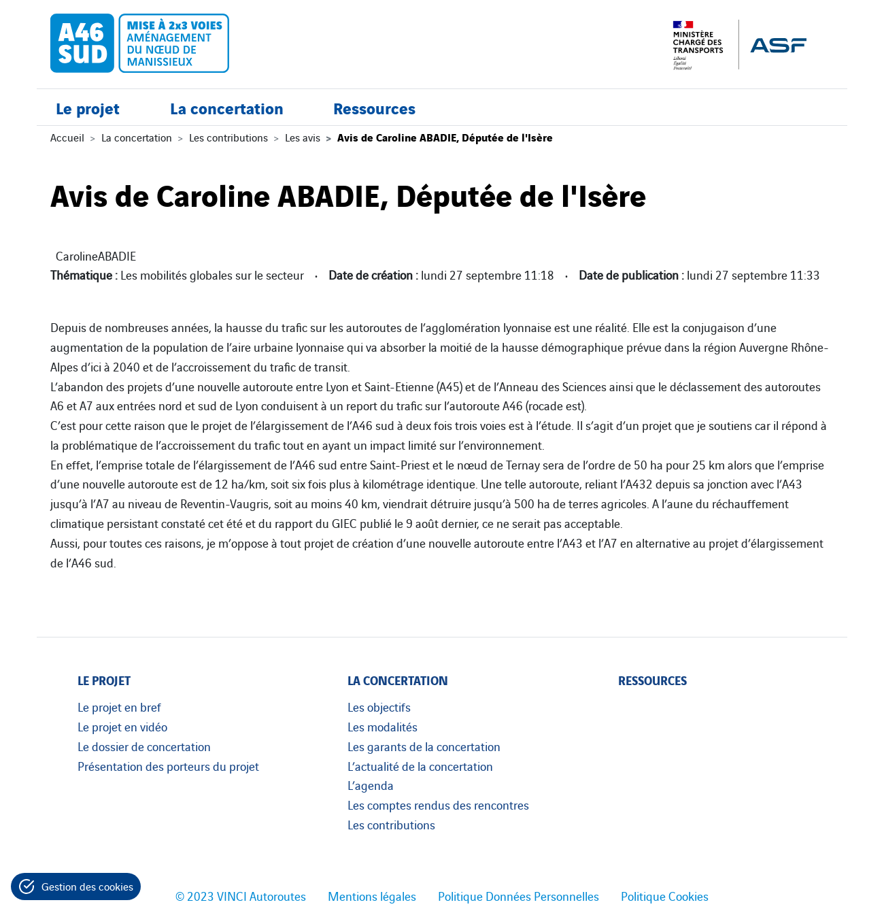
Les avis (302, 136)
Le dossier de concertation (144, 746)
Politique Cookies (665, 895)
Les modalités (382, 726)
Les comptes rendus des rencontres (438, 804)
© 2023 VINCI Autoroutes (240, 895)
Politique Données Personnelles (518, 895)
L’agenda (370, 784)
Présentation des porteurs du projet (168, 765)
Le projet (88, 107)
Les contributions (228, 136)
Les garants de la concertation (423, 746)
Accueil (67, 136)
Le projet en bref (119, 706)
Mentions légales (372, 895)
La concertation (227, 107)
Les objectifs (379, 706)
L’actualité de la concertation (420, 765)
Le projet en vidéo (122, 726)
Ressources (374, 107)
